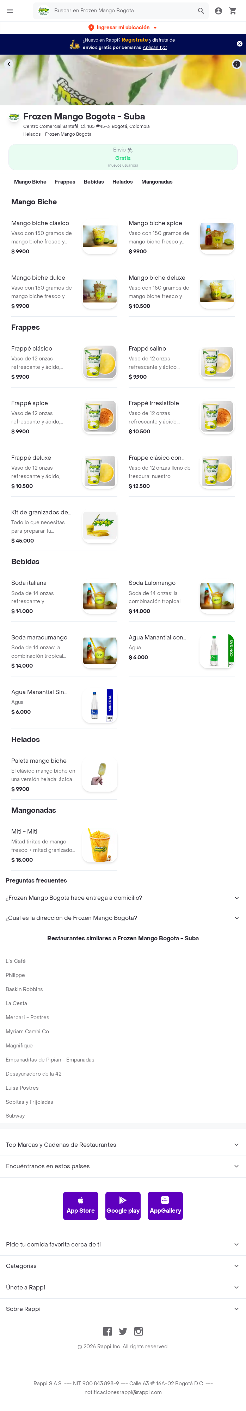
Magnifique (19, 1045)
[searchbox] (121, 10)
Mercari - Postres (27, 1017)
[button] (123, 27)
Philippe (15, 975)
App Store (81, 1205)
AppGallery (165, 1205)
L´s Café (16, 961)
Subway (15, 1116)
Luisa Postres (22, 1088)
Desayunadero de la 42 (33, 1074)
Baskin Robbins (24, 989)
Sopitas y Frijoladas (29, 1102)
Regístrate (135, 40)
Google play (123, 1205)
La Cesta (16, 1003)
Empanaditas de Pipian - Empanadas (50, 1060)
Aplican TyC (155, 47)
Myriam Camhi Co (27, 1031)
